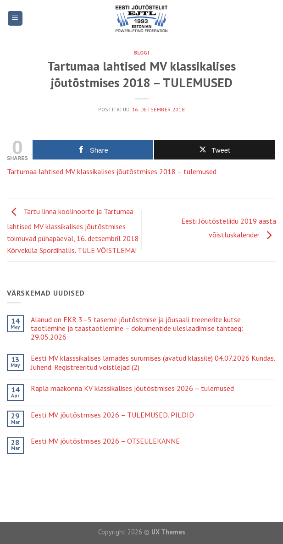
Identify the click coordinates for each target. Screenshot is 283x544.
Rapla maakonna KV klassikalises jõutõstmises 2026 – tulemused (132, 388)
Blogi (142, 52)
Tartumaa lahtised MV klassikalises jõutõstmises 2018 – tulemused (111, 171)
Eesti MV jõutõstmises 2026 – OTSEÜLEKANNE (105, 441)
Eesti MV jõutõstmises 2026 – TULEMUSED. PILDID (112, 415)
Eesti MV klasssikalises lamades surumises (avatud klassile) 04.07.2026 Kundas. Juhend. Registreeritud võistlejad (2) (153, 362)
